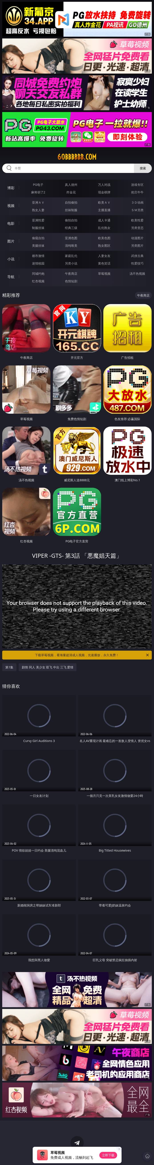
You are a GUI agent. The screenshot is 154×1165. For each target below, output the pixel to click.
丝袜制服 (71, 210)
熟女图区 (104, 245)
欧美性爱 (137, 220)
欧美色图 (104, 238)
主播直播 (104, 210)
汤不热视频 (137, 273)
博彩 (10, 187)
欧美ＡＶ (104, 202)
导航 (10, 276)
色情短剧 (71, 281)
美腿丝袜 (38, 245)
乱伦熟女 (104, 228)
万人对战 (104, 184)
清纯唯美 (71, 245)
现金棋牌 (104, 192)
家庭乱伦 (71, 256)
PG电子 (38, 184)
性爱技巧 (137, 263)
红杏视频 (38, 281)
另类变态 (137, 228)
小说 (10, 259)
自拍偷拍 (71, 202)
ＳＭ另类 (137, 210)
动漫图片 (137, 238)
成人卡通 (104, 220)
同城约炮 (38, 273)
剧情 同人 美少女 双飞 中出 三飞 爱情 (47, 667)
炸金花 (71, 192)
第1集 (9, 667)
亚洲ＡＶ (38, 202)
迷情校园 (38, 263)
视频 (10, 205)
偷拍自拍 (71, 220)
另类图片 (137, 245)
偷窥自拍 (38, 238)
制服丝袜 (38, 228)
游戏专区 (137, 184)
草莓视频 (104, 273)
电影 (10, 223)
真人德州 (71, 184)
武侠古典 (137, 256)
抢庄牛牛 (137, 192)
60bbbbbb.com (76, 156)
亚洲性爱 (38, 220)
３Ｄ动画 (137, 202)
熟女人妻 (38, 210)
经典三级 (71, 228)
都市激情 (38, 256)
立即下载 (108, 1155)
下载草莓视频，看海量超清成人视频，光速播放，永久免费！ (92, 655)
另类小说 (71, 263)
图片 (10, 241)
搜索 (143, 168)
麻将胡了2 (38, 192)
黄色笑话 (104, 263)
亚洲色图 (71, 238)
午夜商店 (71, 273)
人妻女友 (104, 256)
